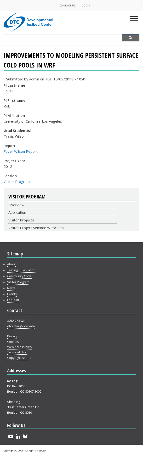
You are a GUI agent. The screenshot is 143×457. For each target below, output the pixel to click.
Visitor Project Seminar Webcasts (36, 227)
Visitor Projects (21, 220)
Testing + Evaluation (21, 270)
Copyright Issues (19, 357)
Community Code (19, 276)
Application (17, 212)
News (11, 288)
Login (86, 5)
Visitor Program (17, 181)
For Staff (13, 300)
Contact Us (67, 5)
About (11, 264)
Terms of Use (17, 352)
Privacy (12, 336)
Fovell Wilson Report (21, 151)
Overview (16, 204)
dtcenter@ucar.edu (21, 326)
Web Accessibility (19, 347)
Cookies (13, 341)
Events (12, 294)
